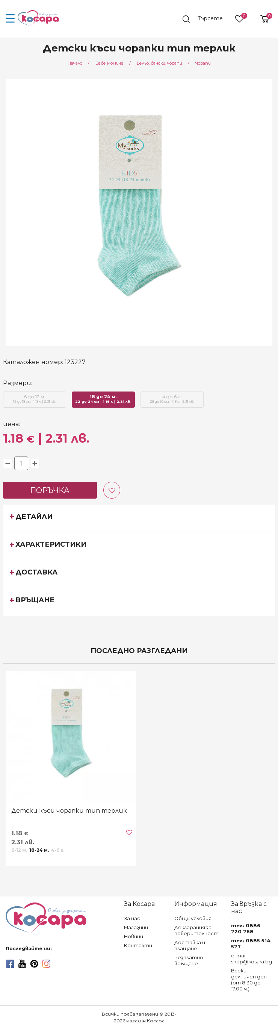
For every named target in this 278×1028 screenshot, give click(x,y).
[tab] (139, 518)
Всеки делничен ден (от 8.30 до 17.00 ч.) (249, 980)
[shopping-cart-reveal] (261, 18)
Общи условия (193, 918)
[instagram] (46, 963)
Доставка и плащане (189, 945)
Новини (133, 936)
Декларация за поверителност (196, 930)
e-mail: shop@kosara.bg (251, 959)
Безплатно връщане (188, 960)
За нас (132, 918)
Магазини (136, 927)
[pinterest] (34, 963)
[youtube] (22, 963)
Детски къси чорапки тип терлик (69, 810)
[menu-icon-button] (10, 18)
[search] (206, 19)
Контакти (138, 945)
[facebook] (10, 963)
